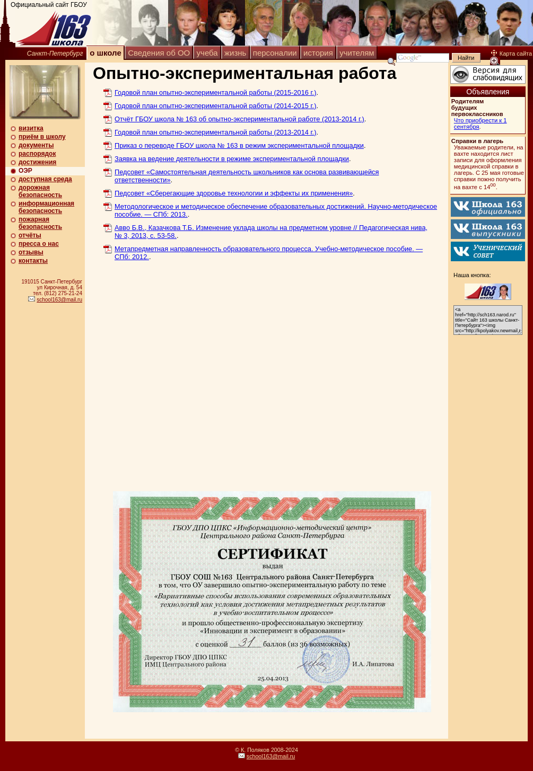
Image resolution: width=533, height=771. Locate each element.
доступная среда (45, 179)
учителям (356, 52)
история (318, 52)
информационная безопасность (46, 207)
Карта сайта (511, 53)
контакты (33, 260)
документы (36, 145)
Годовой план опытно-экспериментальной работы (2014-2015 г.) (215, 106)
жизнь (235, 52)
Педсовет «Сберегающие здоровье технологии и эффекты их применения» (234, 193)
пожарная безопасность (40, 223)
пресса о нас (39, 243)
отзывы (31, 252)
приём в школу (42, 136)
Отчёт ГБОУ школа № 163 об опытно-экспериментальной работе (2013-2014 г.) (239, 119)
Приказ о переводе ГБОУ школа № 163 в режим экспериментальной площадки (239, 145)
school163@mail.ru (59, 300)
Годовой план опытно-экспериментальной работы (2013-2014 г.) (215, 132)
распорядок (37, 153)
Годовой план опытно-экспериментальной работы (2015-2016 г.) (215, 92)
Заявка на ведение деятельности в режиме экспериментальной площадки (232, 159)
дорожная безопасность (40, 191)
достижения (37, 162)
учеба (207, 52)
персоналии (275, 52)
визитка (31, 128)
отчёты (30, 235)
